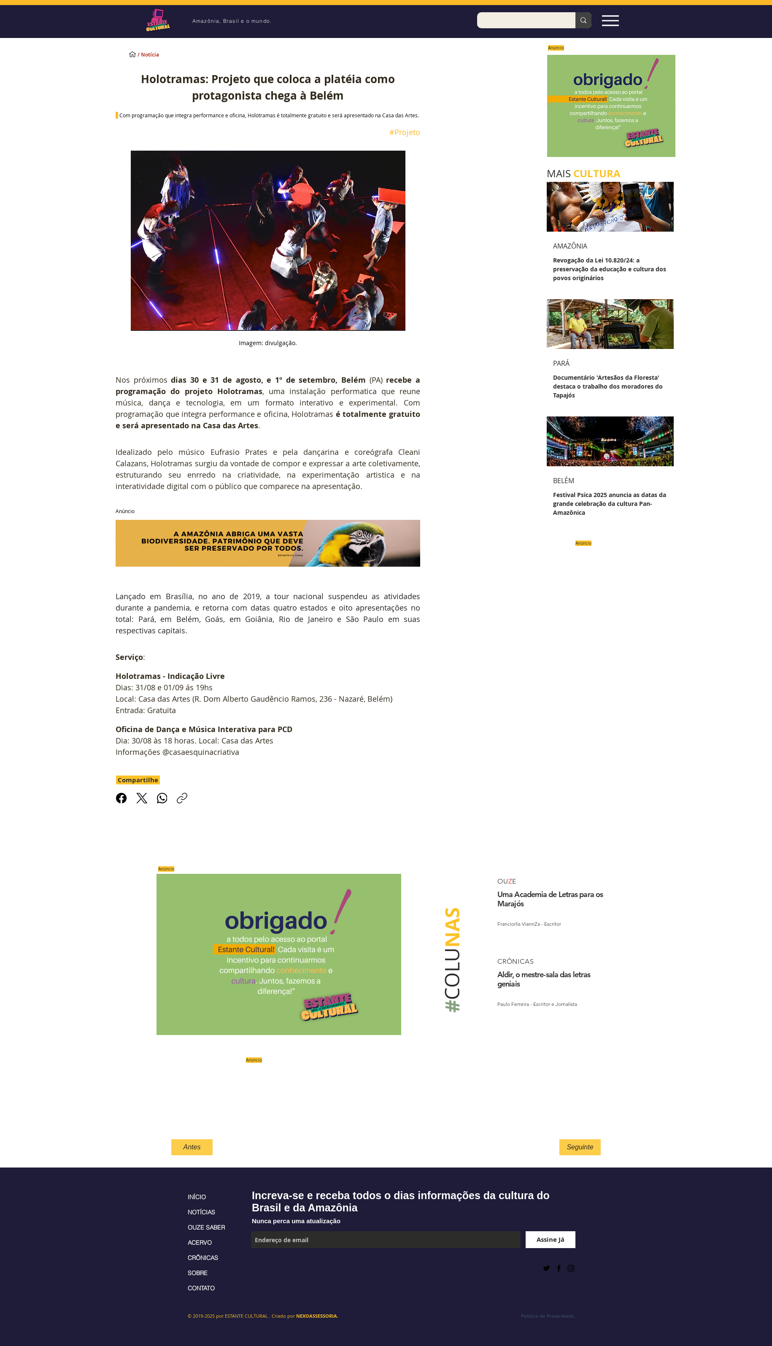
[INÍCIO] (132, 54)
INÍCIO (197, 1197)
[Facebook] (121, 798)
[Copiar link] (182, 798)
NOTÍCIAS (201, 1212)
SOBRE (198, 1273)
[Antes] (192, 1147)
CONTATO (201, 1288)
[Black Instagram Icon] (571, 1268)
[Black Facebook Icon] (558, 1268)
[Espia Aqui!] (610, 20)
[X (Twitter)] (141, 798)
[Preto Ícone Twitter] (546, 1268)
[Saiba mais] (608, 105)
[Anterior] (546, 106)
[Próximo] (676, 106)
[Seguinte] (580, 1147)
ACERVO (200, 1242)
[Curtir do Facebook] (272, 1268)
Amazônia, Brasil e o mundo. (232, 21)
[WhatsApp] (162, 798)
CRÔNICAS (203, 1258)
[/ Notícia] (156, 55)
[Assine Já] (550, 1239)
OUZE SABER (206, 1227)
